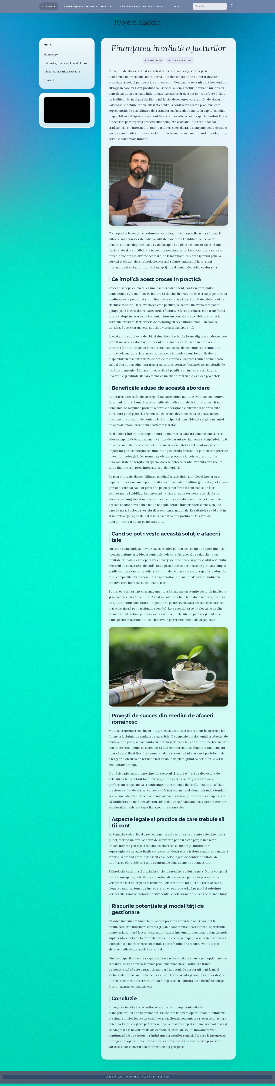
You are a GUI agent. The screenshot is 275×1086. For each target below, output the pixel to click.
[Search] (210, 6)
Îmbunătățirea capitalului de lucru (88, 6)
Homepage (49, 6)
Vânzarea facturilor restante (142, 6)
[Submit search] (232, 6)
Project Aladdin (137, 22)
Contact (177, 6)
